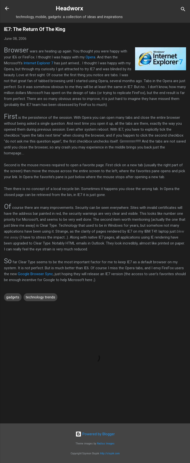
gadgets (12, 297)
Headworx (69, 8)
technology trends (40, 297)
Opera (90, 57)
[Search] (183, 10)
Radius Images (106, 443)
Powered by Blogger (95, 434)
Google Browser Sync (35, 274)
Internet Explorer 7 (38, 63)
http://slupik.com (110, 453)
